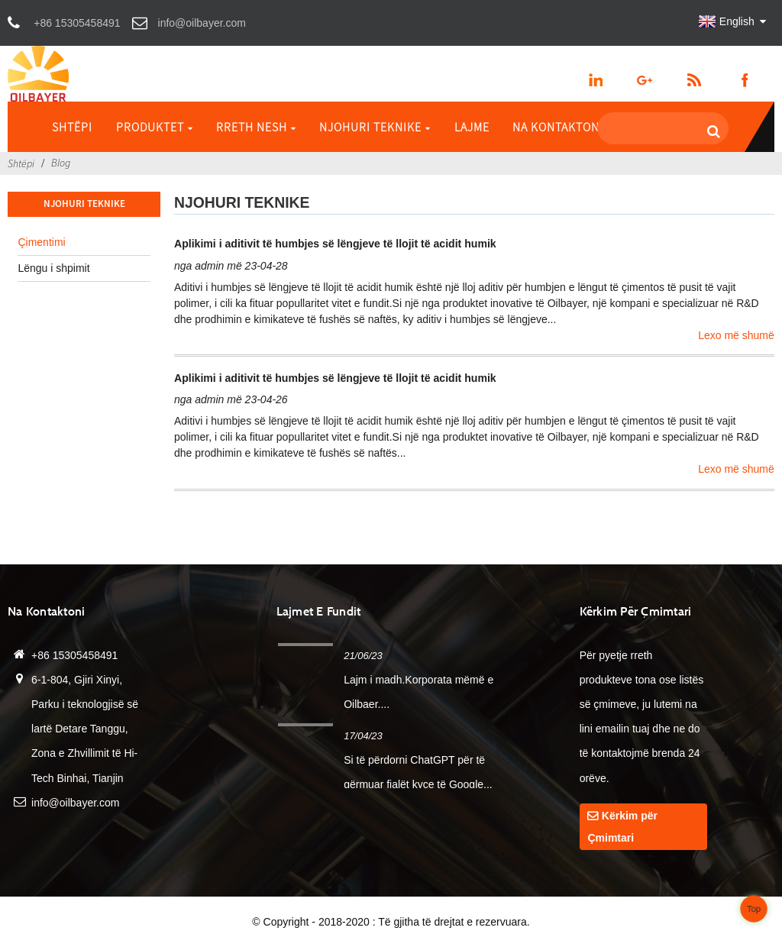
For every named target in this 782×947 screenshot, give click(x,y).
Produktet (154, 126)
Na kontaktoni (557, 126)
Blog (60, 163)
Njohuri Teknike (375, 126)
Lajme (472, 126)
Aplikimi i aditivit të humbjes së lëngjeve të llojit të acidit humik (335, 244)
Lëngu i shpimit (53, 268)
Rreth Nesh (256, 126)
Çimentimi (41, 242)
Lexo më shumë (736, 335)
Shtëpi (72, 126)
